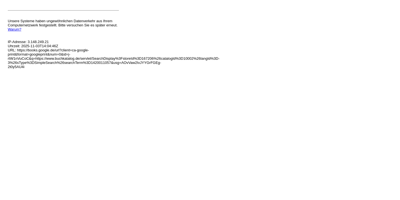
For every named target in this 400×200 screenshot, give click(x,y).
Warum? (14, 29)
